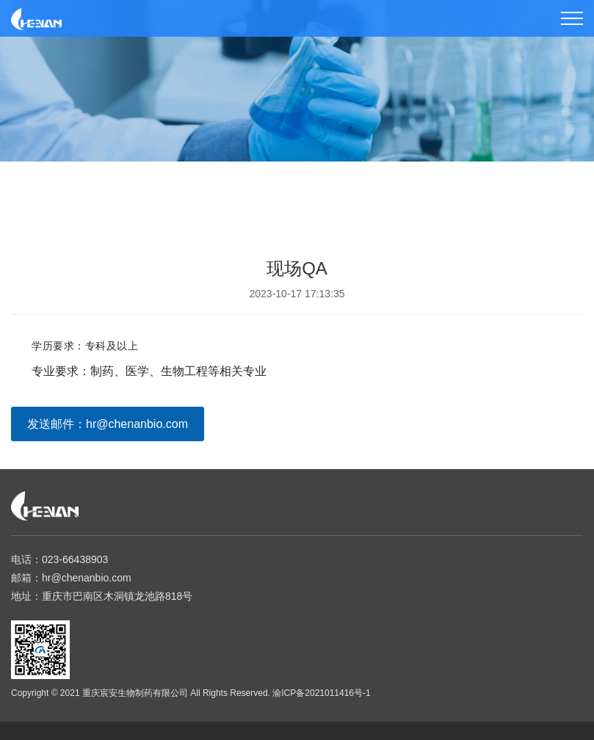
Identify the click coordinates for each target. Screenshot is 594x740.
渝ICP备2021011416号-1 (321, 693)
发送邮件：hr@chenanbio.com (107, 424)
